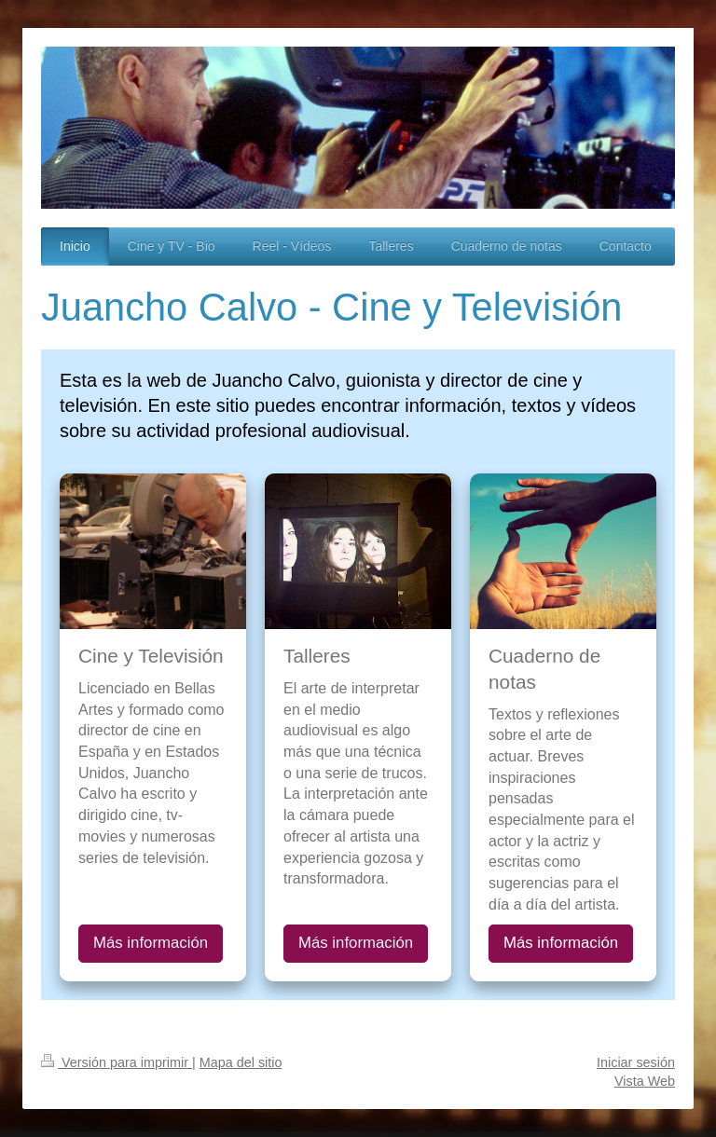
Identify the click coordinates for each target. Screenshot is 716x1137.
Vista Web (644, 1081)
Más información (150, 943)
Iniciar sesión (636, 1062)
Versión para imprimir (116, 1062)
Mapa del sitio (241, 1062)
